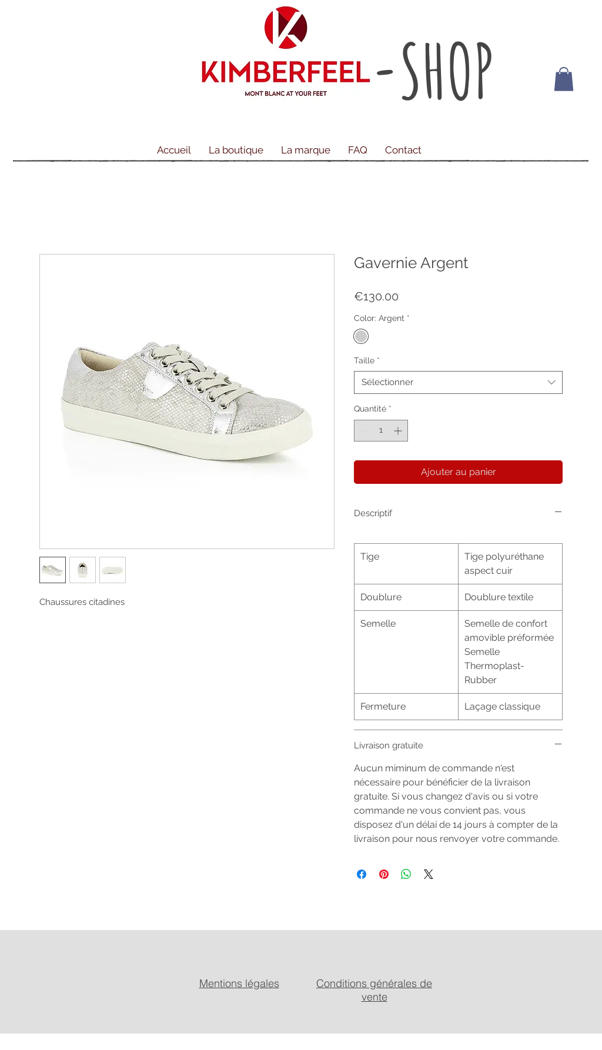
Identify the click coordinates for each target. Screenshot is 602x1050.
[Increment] (399, 430)
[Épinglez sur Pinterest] (384, 874)
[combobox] (458, 382)
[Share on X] (429, 874)
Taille (367, 360)
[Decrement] (363, 430)
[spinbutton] (381, 430)
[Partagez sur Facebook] (361, 874)
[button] (564, 79)
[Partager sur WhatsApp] (406, 874)
